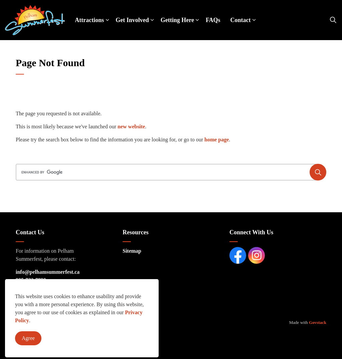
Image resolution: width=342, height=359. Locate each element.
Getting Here (177, 20)
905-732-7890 (31, 280)
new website (131, 126)
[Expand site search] (333, 20)
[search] (169, 172)
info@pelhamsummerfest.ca (47, 272)
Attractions (89, 20)
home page (216, 139)
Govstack (317, 322)
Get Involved (132, 20)
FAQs (213, 20)
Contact (240, 20)
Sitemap (132, 251)
